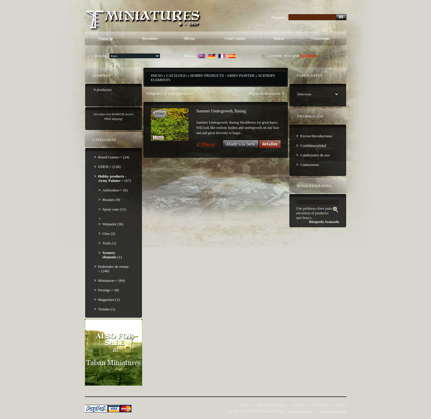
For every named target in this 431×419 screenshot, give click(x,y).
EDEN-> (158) (109, 166)
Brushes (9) (111, 199)
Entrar (279, 38)
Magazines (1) (109, 299)
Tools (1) (109, 243)
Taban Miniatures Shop (268, 411)
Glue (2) (109, 233)
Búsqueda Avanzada (271, 405)
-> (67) (114, 178)
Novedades (150, 38)
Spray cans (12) (114, 209)
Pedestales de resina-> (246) (113, 268)
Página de (105, 38)
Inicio (156, 75)
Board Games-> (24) (113, 157)
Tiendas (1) (106, 309)
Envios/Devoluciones (316, 136)
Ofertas (189, 38)
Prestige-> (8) (108, 290)
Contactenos (320, 38)
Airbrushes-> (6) (115, 190)
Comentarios (299, 405)
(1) (112, 254)
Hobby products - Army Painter (222, 75)
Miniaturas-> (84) (111, 280)
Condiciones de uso (315, 155)
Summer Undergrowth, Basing (221, 111)
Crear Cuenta (234, 38)
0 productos (308, 56)
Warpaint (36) (113, 224)
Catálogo (176, 75)
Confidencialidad (313, 145)
